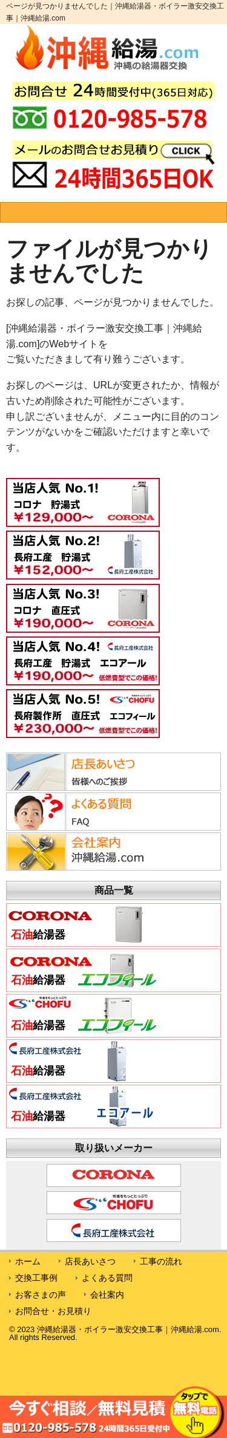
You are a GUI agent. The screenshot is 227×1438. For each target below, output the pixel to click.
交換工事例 (36, 1278)
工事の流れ (161, 1261)
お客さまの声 (40, 1294)
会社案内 (107, 1294)
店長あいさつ (90, 1261)
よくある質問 (107, 1278)
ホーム (28, 1261)
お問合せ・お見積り (53, 1311)
